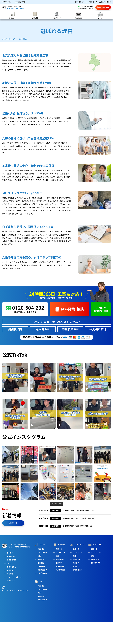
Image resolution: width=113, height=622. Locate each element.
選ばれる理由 (79, 2)
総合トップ (11, 581)
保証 (39, 556)
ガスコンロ (94, 544)
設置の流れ (41, 559)
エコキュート (41, 544)
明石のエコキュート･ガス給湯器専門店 (13, 2)
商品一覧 (41, 549)
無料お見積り (42, 570)
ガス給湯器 (59, 544)
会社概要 (101, 2)
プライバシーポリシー (14, 577)
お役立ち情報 (42, 573)
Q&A (85, 2)
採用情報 (108, 2)
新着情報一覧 (15, 523)
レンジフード (77, 544)
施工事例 (10, 553)
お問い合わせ (93, 2)
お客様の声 (11, 556)
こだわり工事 (42, 552)
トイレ (39, 581)
